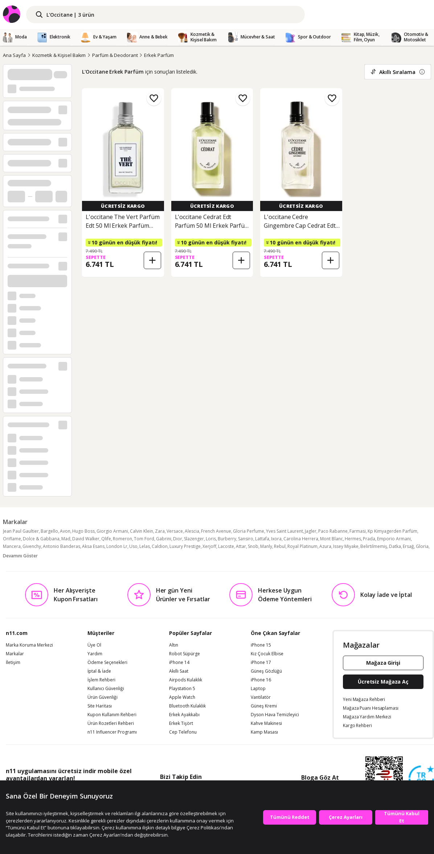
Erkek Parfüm (158, 55)
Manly (266, 546)
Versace (175, 531)
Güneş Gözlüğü (266, 671)
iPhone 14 (179, 662)
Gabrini (163, 539)
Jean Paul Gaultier (21, 531)
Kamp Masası (264, 732)
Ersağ (408, 546)
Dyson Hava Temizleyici (275, 715)
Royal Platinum (302, 546)
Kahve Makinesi (266, 723)
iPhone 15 (261, 645)
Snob (253, 546)
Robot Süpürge (184, 654)
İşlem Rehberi (101, 680)
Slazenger (194, 539)
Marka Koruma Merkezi (29, 645)
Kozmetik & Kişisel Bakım (59, 55)
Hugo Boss (83, 531)
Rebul (280, 546)
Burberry (227, 539)
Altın (173, 645)
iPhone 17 (261, 662)
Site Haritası (99, 706)
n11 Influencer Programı (112, 732)
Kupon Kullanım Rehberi (111, 715)
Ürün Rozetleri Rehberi (110, 723)
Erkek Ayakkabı (184, 715)
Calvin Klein (141, 531)
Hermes (353, 539)
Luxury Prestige (185, 546)
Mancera (12, 546)
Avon (65, 531)
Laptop (258, 689)
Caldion (160, 546)
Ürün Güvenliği (102, 697)
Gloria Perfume (248, 531)
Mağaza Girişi (383, 662)
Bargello (49, 531)
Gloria (422, 546)
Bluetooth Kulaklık (187, 706)
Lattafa (262, 539)
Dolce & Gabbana (41, 539)
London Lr (116, 546)
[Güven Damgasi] (421, 779)
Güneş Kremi (264, 706)
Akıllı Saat (178, 671)
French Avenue (216, 531)
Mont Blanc (331, 539)
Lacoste (226, 546)
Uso (133, 546)
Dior (177, 539)
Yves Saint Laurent (284, 531)
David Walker (85, 539)
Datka (395, 546)
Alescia (192, 531)
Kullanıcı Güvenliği (105, 689)
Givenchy (31, 546)
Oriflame (12, 539)
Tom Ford (144, 539)
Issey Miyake (346, 546)
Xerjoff (209, 546)
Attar (241, 546)
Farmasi (357, 531)
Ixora (276, 539)
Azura (325, 546)
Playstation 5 (182, 689)
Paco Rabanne (333, 531)
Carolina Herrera (300, 539)
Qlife (106, 539)
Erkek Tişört (181, 723)
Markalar (15, 654)
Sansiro (245, 539)
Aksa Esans (93, 546)
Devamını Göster (20, 556)
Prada (369, 539)
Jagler (310, 531)
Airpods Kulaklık (185, 680)
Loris (211, 539)
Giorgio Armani (112, 531)
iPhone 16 (261, 680)
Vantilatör (261, 697)
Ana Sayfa (14, 55)
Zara (160, 531)
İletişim (13, 662)
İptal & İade (99, 671)
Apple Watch (182, 697)
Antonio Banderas (61, 546)
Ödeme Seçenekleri (107, 662)
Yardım (94, 654)
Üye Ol (94, 645)
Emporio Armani (394, 539)
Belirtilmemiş (373, 546)
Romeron (122, 539)
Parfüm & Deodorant (115, 55)
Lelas (144, 546)
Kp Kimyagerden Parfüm (392, 531)
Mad (65, 539)
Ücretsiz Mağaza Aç (383, 681)
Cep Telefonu (183, 732)
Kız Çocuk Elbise (267, 654)
